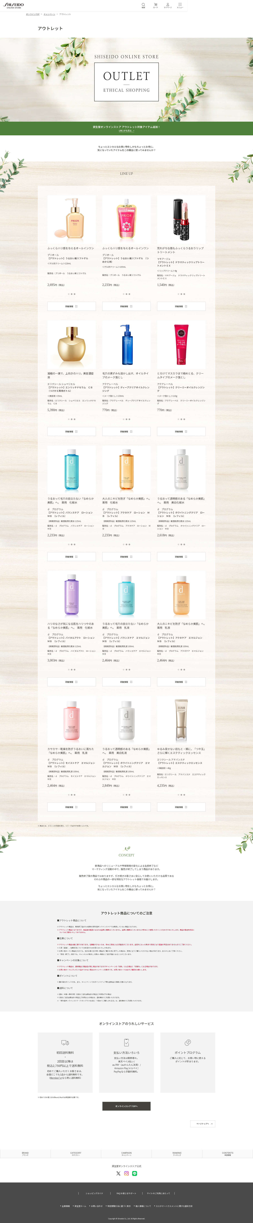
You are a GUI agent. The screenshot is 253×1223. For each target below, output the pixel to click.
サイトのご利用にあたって (158, 1193)
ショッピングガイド (94, 1193)
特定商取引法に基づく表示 (119, 1206)
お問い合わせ (97, 1206)
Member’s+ (56, 1077)
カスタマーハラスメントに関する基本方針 (174, 1206)
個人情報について (143, 1206)
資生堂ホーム (80, 1206)
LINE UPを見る (125, 130)
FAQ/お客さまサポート (126, 1193)
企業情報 (66, 1206)
